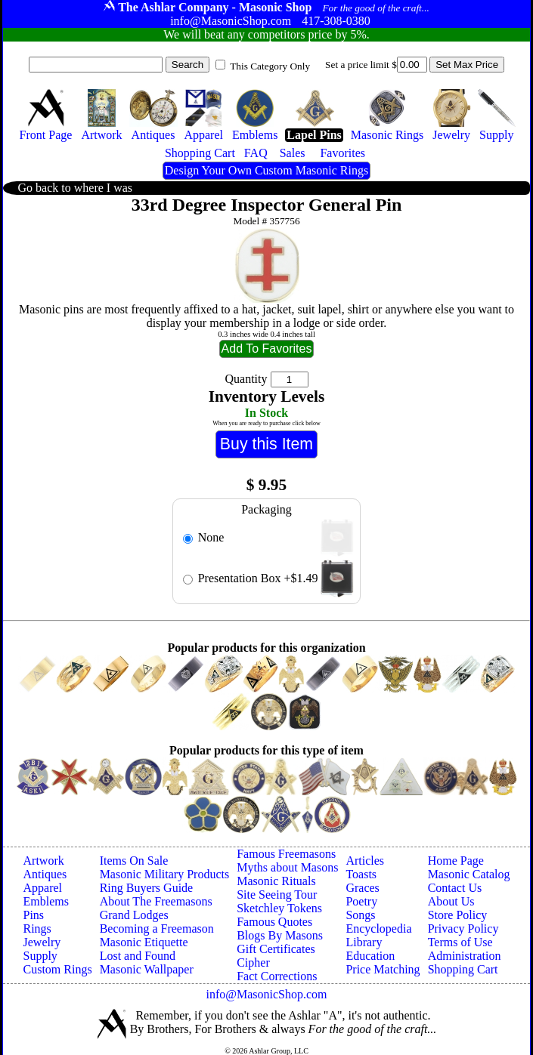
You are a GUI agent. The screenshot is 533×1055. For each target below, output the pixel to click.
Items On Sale (134, 860)
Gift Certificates (276, 948)
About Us (451, 901)
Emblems (46, 901)
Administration (464, 955)
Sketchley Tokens (279, 908)
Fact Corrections (277, 976)
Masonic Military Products (165, 874)
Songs (360, 914)
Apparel (43, 887)
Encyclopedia (378, 928)
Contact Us (455, 887)
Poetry (361, 901)
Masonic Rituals (276, 881)
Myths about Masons (287, 867)
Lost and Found (137, 955)
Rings (37, 928)
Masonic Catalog (469, 874)
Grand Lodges (134, 914)
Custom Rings (57, 969)
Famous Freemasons (286, 853)
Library (364, 942)
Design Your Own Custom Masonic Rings (266, 170)
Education (370, 955)
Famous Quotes (274, 921)
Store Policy (458, 914)
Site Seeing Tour (277, 894)
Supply (40, 955)
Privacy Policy (463, 928)
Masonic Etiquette (144, 942)
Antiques (45, 874)
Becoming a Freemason (157, 928)
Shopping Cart (463, 969)
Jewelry (42, 942)
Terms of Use (460, 942)
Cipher (253, 962)
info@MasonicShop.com (266, 994)
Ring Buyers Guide (147, 887)
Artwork (43, 860)
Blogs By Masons (280, 935)
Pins (34, 914)
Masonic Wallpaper (147, 969)
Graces (362, 887)
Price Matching (383, 969)
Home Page (456, 860)
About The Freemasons (156, 901)
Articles (365, 860)
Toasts (361, 874)
